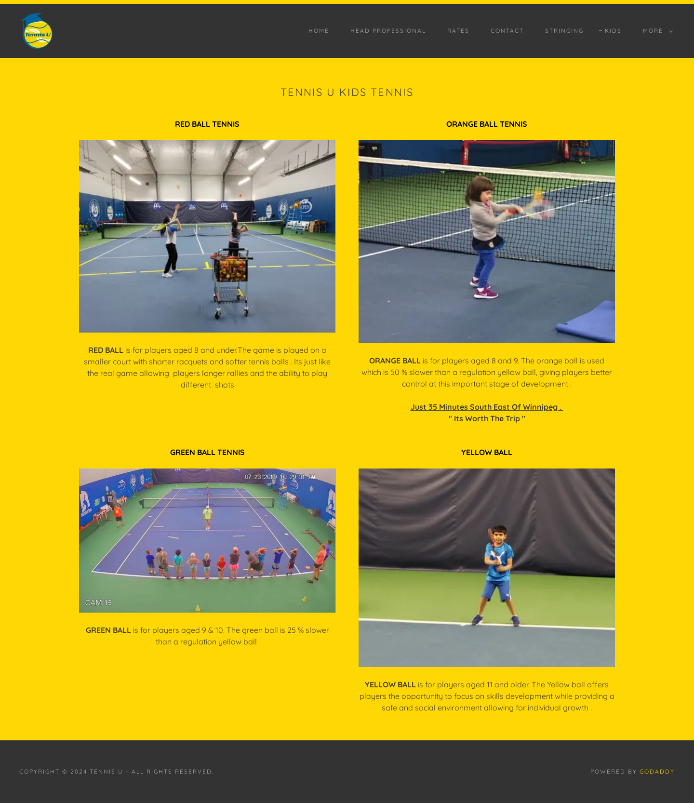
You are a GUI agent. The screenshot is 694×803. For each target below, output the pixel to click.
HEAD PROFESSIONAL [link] (388, 30)
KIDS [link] (613, 30)
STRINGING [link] (564, 30)
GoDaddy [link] (657, 771)
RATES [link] (458, 30)
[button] (656, 31)
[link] (36, 30)
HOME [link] (318, 30)
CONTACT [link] (507, 30)
